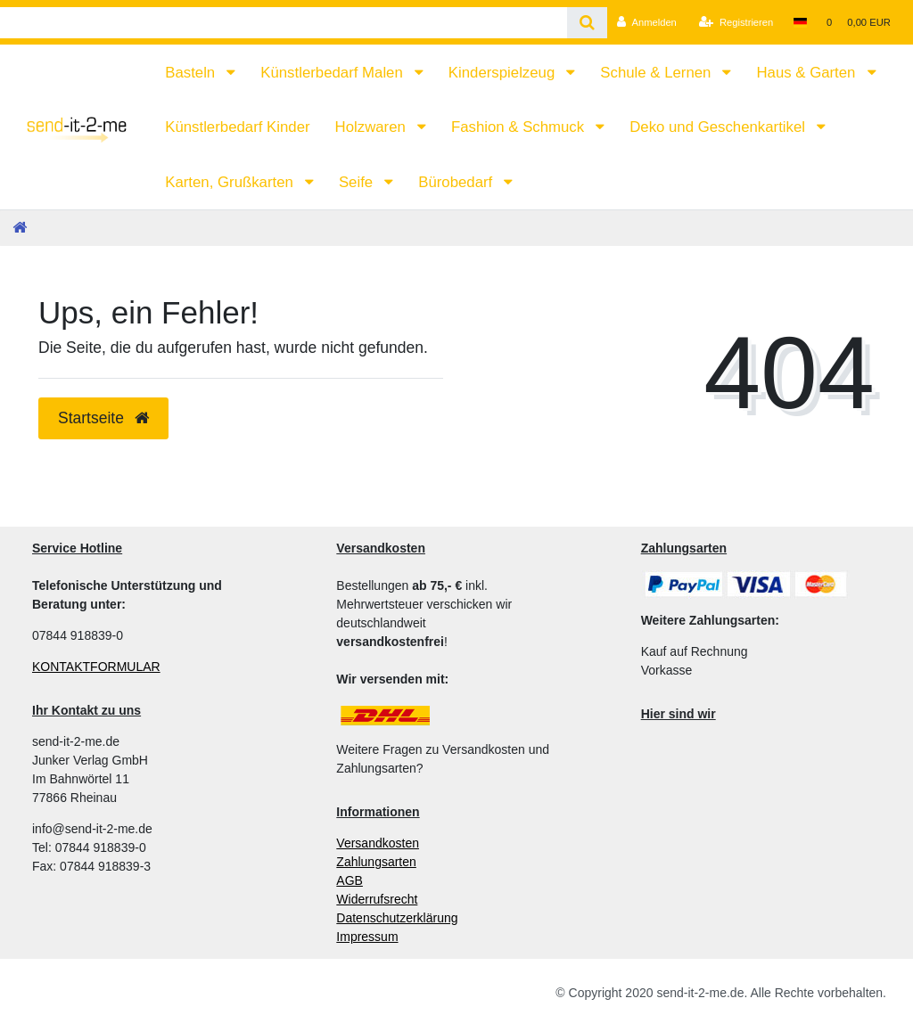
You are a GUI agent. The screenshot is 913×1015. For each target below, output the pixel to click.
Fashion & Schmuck (519, 127)
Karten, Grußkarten (231, 182)
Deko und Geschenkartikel (719, 127)
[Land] (799, 22)
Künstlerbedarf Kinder (237, 127)
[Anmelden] (647, 22)
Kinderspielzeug (503, 72)
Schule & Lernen (657, 72)
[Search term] (283, 22)
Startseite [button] (103, 418)
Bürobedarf (457, 182)
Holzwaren (372, 127)
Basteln (192, 72)
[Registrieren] (736, 22)
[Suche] (587, 22)
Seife (358, 182)
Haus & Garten (808, 72)
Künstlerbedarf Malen (333, 72)
